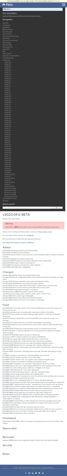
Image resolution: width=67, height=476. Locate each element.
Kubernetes (6, 49)
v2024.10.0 (7, 94)
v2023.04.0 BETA (9, 174)
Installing (5, 23)
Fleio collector (7, 34)
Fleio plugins (7, 42)
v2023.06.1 (7, 162)
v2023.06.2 (7, 160)
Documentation (10, 13)
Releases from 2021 (10, 190)
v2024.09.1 (7, 96)
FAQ (4, 51)
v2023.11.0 (7, 140)
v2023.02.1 (7, 180)
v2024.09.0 (7, 98)
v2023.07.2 (7, 154)
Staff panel (6, 38)
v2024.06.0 (7, 110)
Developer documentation (11, 55)
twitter (29, 473)
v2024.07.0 (7, 106)
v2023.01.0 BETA (9, 186)
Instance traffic (7, 45)
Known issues (7, 53)
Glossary (5, 200)
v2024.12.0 (7, 86)
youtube (36, 473)
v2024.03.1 (7, 120)
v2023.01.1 (7, 184)
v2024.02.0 (7, 126)
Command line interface (10, 40)
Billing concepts (8, 29)
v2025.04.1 (7, 68)
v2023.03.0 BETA (9, 178)
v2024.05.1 (7, 112)
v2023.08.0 (7, 152)
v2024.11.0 (7, 90)
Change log (6, 60)
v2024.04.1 (7, 116)
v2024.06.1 (7, 108)
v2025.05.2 (7, 62)
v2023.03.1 (7, 176)
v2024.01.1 (7, 128)
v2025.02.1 (7, 76)
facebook (26, 473)
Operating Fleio (8, 47)
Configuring (6, 25)
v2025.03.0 (7, 74)
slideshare (43, 473)
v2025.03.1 (7, 72)
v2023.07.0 (7, 158)
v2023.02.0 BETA (9, 182)
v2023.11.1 (7, 138)
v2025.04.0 (7, 70)
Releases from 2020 (10, 192)
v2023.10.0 (7, 144)
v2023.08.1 (7, 150)
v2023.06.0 (7, 164)
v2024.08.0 (7, 102)
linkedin (32, 473)
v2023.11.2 (7, 136)
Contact (42, 470)
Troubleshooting (8, 58)
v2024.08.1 (7, 100)
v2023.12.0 (7, 134)
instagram (39, 473)
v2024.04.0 (7, 118)
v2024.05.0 (7, 114)
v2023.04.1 (7, 172)
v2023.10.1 (7, 142)
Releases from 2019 (10, 194)
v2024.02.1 (7, 124)
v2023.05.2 (7, 166)
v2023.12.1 (7, 132)
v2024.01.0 (7, 130)
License (35, 470)
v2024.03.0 (7, 122)
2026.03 (57, 1)
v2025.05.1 (7, 64)
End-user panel (7, 31)
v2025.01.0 (7, 82)
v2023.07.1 (7, 156)
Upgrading (6, 27)
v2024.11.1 (7, 88)
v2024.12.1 (7, 84)
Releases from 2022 (10, 188)
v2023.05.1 (7, 168)
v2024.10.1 (7, 92)
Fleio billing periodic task (11, 36)
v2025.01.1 (7, 80)
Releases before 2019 (10, 196)
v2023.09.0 (7, 148)
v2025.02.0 (7, 78)
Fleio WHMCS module (10, 198)
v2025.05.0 (7, 66)
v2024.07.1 (7, 104)
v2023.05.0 (7, 170)
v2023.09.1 (7, 146)
